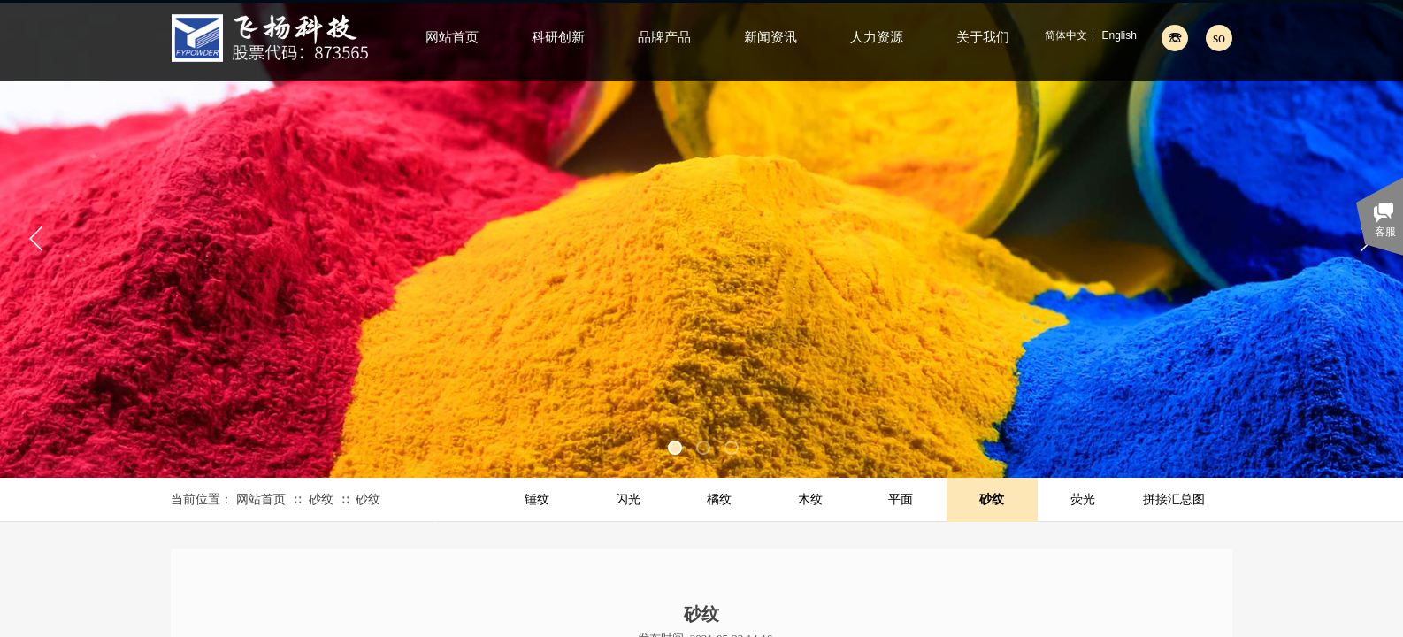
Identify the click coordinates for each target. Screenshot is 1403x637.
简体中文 (1066, 35)
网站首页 (261, 499)
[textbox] (1199, 37)
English (1118, 35)
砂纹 (321, 499)
